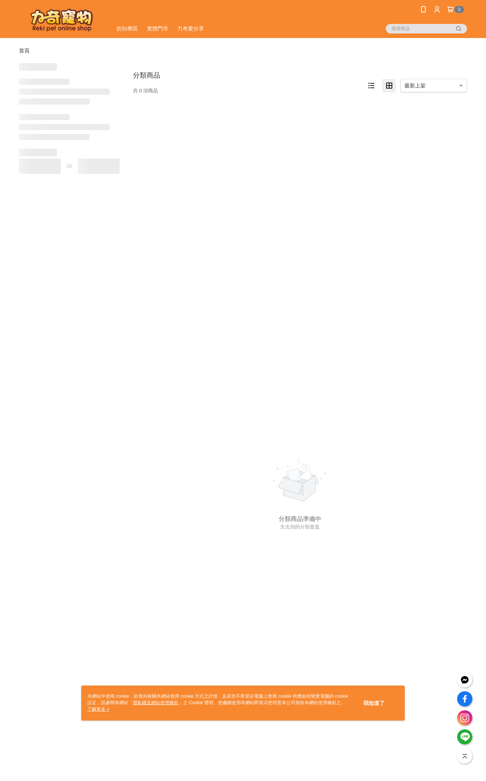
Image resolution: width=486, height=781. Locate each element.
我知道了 (374, 703)
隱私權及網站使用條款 (155, 702)
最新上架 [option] (415, 86)
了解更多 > (98, 709)
